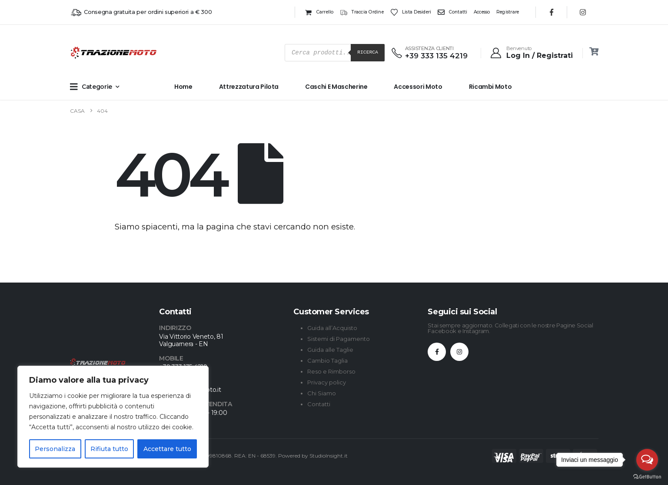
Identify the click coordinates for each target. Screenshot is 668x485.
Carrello (319, 12)
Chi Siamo (321, 393)
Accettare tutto (167, 449)
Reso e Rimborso (331, 371)
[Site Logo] (87, 52)
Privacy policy (326, 382)
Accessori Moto (418, 86)
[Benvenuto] (531, 52)
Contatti (453, 12)
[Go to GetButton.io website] (647, 476)
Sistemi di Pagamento (338, 338)
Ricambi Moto (490, 86)
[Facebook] (551, 12)
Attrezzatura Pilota (249, 86)
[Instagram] (583, 12)
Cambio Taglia (327, 360)
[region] (113, 417)
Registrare (507, 12)
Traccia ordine (362, 12)
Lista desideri (410, 12)
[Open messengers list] (647, 460)
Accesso (482, 12)
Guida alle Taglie (330, 349)
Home (183, 86)
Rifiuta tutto (109, 449)
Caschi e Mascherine (336, 86)
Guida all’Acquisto (332, 327)
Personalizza (55, 449)
